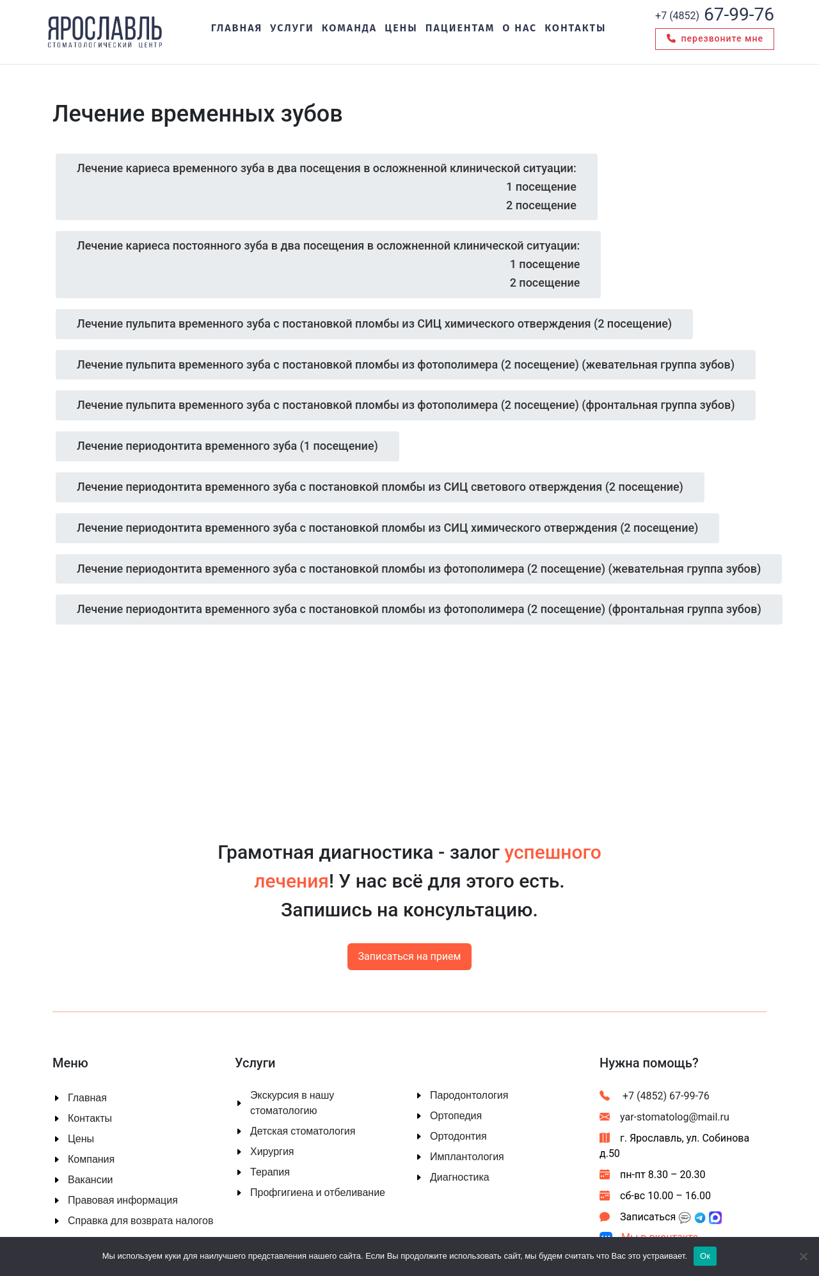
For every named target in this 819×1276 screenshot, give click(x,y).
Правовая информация (123, 1200)
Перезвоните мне (714, 39)
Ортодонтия (458, 1136)
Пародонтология (469, 1095)
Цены (81, 1139)
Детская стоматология (302, 1131)
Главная (87, 1098)
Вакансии (90, 1180)
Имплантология (467, 1157)
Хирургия (272, 1152)
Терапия (270, 1172)
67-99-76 (714, 14)
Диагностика (459, 1177)
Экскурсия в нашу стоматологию (292, 1103)
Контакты (90, 1118)
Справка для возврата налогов (141, 1221)
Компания (91, 1159)
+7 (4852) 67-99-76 (655, 1096)
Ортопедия (456, 1116)
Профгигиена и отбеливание (317, 1193)
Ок (705, 1256)
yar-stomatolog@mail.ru (664, 1117)
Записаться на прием (409, 956)
